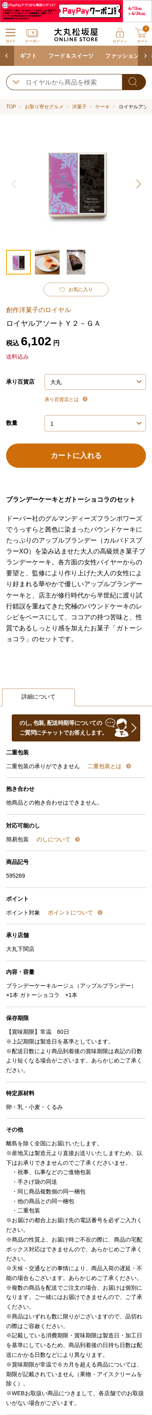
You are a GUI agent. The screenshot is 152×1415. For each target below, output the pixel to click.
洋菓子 (79, 107)
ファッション (122, 56)
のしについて (54, 839)
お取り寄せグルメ (44, 107)
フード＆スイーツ (71, 56)
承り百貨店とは (62, 399)
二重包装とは (105, 766)
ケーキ (102, 107)
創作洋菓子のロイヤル (38, 309)
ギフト (28, 56)
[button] (138, 184)
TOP (11, 107)
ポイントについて (71, 912)
